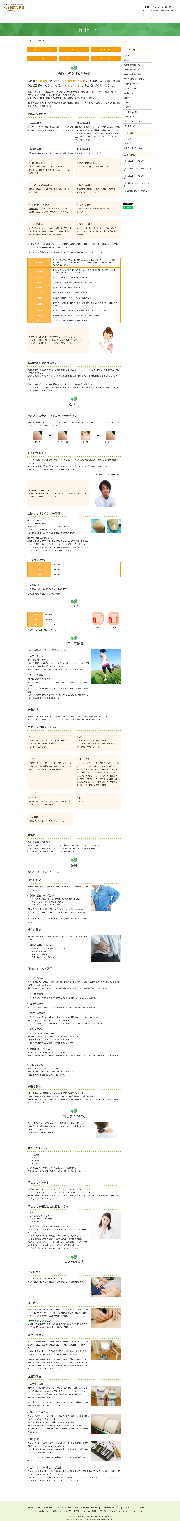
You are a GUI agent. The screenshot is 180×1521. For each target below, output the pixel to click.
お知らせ (127, 136)
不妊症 (85, 101)
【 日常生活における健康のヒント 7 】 (137, 167)
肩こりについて (74, 56)
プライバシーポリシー (133, 119)
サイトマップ (129, 124)
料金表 (128, 17)
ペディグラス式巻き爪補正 (57, 420)
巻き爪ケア (74, 47)
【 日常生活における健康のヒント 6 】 (137, 175)
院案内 (39, 17)
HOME (30, 17)
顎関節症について (71, 17)
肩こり (111, 128)
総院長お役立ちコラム (133, 146)
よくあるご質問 (130, 110)
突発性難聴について (53, 17)
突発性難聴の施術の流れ (134, 77)
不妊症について (88, 17)
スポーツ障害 (82, 229)
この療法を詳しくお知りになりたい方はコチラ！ (47, 592)
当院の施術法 (105, 56)
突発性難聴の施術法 (132, 67)
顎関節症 (78, 101)
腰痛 (42, 56)
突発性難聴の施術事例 (133, 72)
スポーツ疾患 (105, 47)
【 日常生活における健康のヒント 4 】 (137, 190)
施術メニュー (103, 17)
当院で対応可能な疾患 (42, 47)
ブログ (127, 141)
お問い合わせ (139, 17)
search (150, 17)
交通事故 (127, 105)
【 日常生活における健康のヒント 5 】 (137, 182)
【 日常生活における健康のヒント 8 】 (137, 160)
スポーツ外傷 (82, 226)
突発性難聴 (68, 101)
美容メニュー (117, 17)
